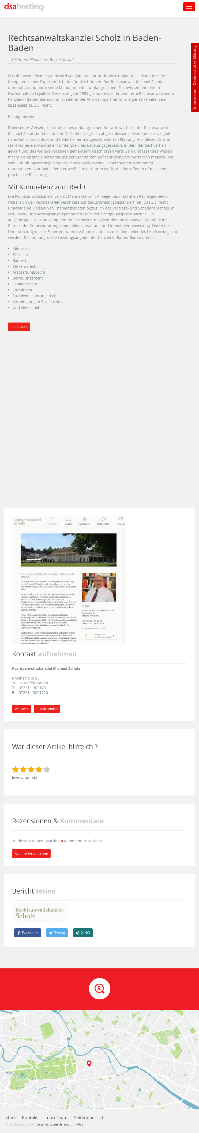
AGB (80, 1124)
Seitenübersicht (90, 1117)
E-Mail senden (47, 709)
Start (10, 1117)
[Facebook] (27, 932)
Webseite (22, 709)
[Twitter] (57, 932)
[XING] (83, 932)
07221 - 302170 (32, 687)
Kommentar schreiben (31, 853)
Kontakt (30, 1117)
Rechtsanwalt (62, 59)
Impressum (194, 99)
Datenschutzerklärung (194, 65)
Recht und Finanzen (29, 59)
